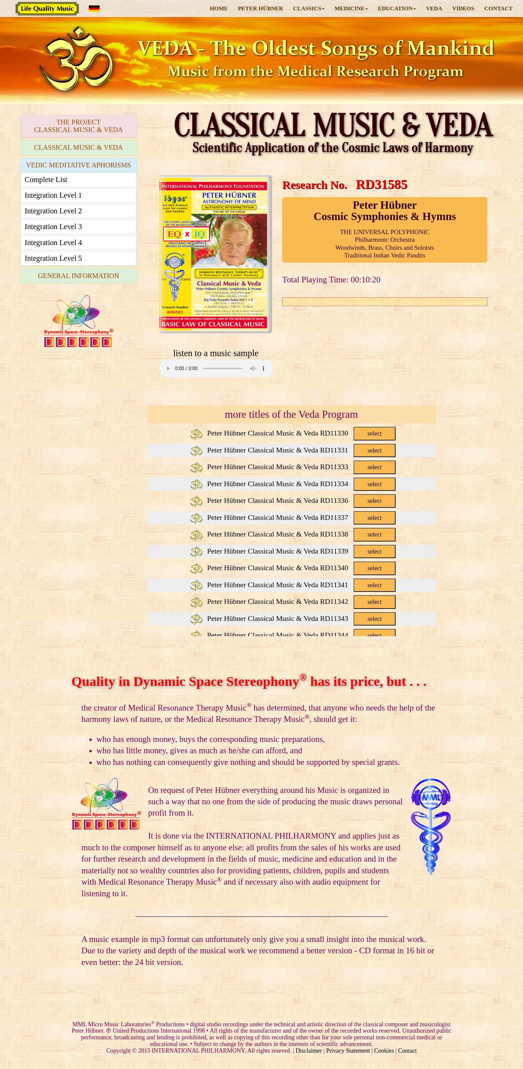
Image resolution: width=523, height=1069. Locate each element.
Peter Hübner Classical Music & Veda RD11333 (292, 466)
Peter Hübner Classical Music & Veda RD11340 (292, 568)
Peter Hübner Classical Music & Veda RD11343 (292, 618)
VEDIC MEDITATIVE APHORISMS (78, 165)
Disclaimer (309, 1050)
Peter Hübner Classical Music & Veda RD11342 (292, 601)
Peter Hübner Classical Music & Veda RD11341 (292, 585)
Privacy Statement (348, 1050)
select (375, 433)
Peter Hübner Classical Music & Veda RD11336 (292, 500)
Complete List (46, 179)
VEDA (434, 8)
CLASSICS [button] (309, 8)
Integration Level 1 (53, 195)
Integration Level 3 (53, 226)
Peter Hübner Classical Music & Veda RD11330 (292, 433)
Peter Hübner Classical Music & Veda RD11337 (292, 517)
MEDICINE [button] (351, 8)
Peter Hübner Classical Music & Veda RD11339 (292, 551)
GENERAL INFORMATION (78, 275)
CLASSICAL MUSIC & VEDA (78, 147)
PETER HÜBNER (260, 8)
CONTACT (498, 8)
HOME (219, 8)
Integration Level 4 (53, 242)
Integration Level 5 (53, 258)
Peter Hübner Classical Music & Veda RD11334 (292, 483)
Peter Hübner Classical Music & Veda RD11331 (292, 450)
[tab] (78, 126)
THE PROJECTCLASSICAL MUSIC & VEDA (78, 125)
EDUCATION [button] (397, 8)
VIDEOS (463, 8)
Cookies (384, 1050)
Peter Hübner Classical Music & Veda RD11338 (292, 534)
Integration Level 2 (53, 211)
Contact (407, 1050)
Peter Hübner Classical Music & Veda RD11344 (292, 635)
